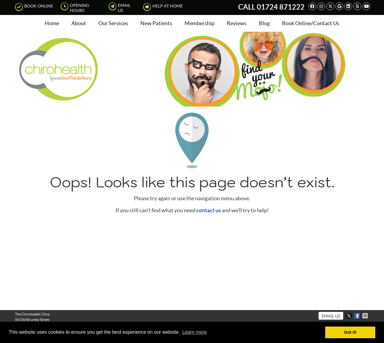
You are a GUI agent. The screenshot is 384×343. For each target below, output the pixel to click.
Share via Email (365, 315)
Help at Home (163, 7)
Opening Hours (75, 7)
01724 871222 (280, 7)
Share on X (349, 315)
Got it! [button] (350, 332)
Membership (199, 23)
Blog (264, 23)
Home (52, 23)
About (78, 23)
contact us (208, 210)
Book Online (34, 7)
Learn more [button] (194, 332)
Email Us (119, 7)
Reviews (237, 23)
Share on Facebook (357, 315)
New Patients (156, 23)
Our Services (113, 23)
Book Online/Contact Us (310, 23)
